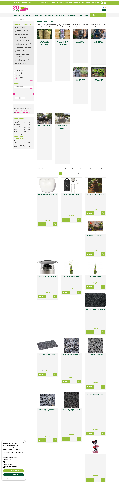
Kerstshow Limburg (92, 474)
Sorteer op (68, 70)
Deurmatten (21, 63)
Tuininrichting (22, 24)
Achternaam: (75, 437)
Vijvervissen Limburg (45, 476)
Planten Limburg (40, 474)
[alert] (14, 460)
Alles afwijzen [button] (13, 474)
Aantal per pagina (94, 70)
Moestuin (20, 27)
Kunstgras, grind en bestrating (23, 43)
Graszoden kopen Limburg (56, 476)
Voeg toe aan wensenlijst (54, 103)
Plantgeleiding (21, 31)
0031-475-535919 (47, 433)
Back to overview (18, 22)
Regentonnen (22, 34)
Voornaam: (65, 437)
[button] (13, 478)
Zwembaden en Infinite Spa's (22, 55)
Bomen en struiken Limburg (51, 474)
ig (105, 2)
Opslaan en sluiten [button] (13, 470)
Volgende (101, 75)
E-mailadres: (65, 443)
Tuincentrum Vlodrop (72, 474)
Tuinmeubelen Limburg (68, 476)
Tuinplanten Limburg (62, 474)
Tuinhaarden (21, 37)
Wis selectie (31, 80)
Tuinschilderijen (23, 47)
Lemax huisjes (37, 476)
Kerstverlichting (100, 474)
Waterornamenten (20, 51)
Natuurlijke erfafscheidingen (23, 59)
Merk (16, 68)
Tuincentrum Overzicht (101, 480)
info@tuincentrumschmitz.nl (22, 112)
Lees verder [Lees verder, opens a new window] (13, 454)
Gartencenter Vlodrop (83, 474)
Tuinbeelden (22, 40)
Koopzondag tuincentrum (30, 474)
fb (102, 2)
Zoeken (16, 84)
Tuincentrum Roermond (79, 476)
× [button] (23, 442)
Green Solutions (91, 480)
